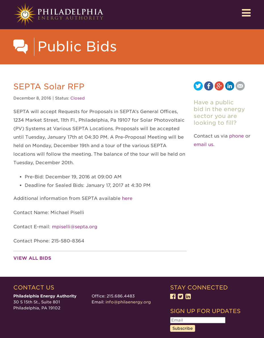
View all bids (32, 258)
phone (236, 136)
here (127, 198)
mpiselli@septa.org (74, 226)
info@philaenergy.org (128, 302)
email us (203, 144)
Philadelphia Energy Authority (58, 14)
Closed (77, 98)
